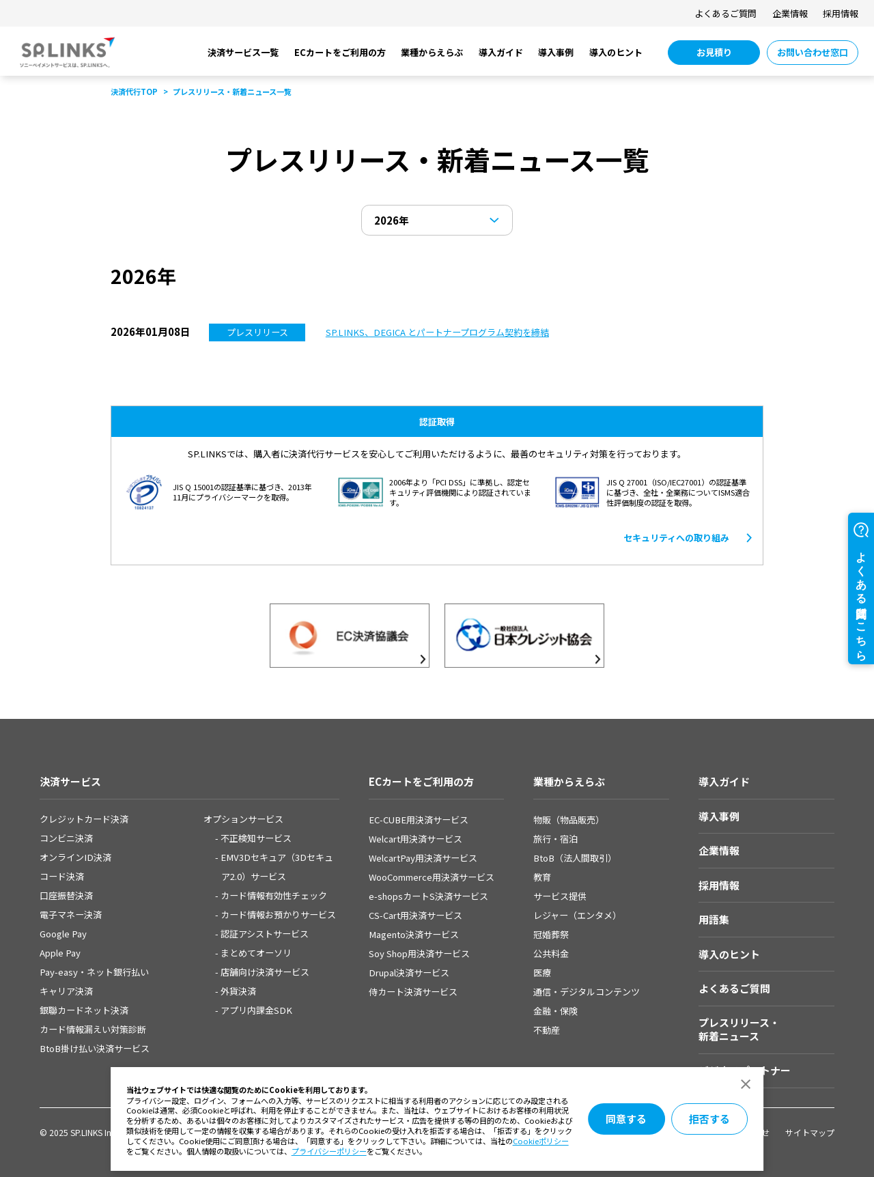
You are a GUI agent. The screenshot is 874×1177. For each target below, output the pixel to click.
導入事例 (556, 52)
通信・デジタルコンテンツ (586, 991)
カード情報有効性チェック (274, 895)
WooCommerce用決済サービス (431, 876)
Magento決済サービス (414, 934)
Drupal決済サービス (409, 972)
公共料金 (551, 953)
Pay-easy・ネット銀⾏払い (94, 971)
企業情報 (790, 13)
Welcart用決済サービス (415, 838)
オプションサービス (243, 818)
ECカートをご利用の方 (340, 52)
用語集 (714, 919)
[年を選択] (437, 220)
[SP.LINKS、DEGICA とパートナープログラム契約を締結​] (437, 332)
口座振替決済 (66, 895)
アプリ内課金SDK (256, 1010)
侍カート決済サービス (413, 991)
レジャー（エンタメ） (577, 915)
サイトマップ (809, 1132)
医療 (542, 972)
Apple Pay (60, 952)
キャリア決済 (66, 990)
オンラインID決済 (75, 857)
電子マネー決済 (71, 914)
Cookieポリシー (541, 1140)
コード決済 (62, 876)
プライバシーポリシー (329, 1151)
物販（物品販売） (568, 819)
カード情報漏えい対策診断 (93, 1029)
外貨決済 (238, 990)
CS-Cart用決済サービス (415, 915)
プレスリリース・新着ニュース (739, 1029)
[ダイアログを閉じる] (746, 1084)
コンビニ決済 (66, 838)
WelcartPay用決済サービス (423, 857)
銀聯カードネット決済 (84, 1010)
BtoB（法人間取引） (575, 857)
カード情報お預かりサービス (278, 914)
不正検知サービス (256, 838)
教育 (542, 876)
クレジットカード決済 (84, 818)
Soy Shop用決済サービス (419, 953)
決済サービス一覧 (243, 52)
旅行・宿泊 (555, 838)
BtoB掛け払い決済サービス (95, 1048)
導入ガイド (501, 52)
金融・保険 (555, 1010)
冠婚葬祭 (551, 934)
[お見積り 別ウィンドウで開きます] (714, 52)
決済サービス (70, 781)
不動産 (546, 1029)
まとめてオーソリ (256, 952)
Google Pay (63, 933)
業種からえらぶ (432, 52)
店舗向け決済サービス (265, 971)
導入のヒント (616, 52)
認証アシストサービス (265, 933)
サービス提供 (560, 896)
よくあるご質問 (725, 13)
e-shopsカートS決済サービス (428, 896)
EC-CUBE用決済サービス (418, 819)
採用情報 (840, 13)
